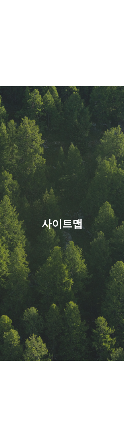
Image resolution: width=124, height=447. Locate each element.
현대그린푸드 (33, 13)
